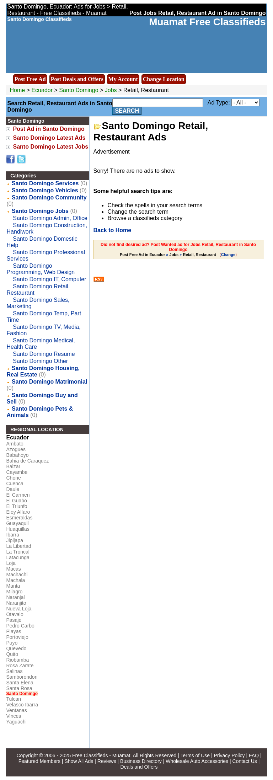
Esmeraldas (19, 517)
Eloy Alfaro (18, 512)
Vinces (13, 716)
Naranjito (16, 603)
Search (127, 111)
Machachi (16, 574)
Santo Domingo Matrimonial (49, 382)
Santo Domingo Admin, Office (50, 218)
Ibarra (12, 535)
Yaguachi (16, 722)
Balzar (13, 466)
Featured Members (39, 761)
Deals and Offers (139, 767)
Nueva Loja (18, 608)
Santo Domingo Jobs (40, 211)
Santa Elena (19, 682)
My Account (123, 79)
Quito (12, 654)
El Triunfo (16, 506)
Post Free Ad (30, 79)
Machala (15, 580)
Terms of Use (195, 755)
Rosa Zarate (19, 665)
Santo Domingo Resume (44, 354)
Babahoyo (17, 455)
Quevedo (16, 648)
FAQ (254, 755)
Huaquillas (17, 529)
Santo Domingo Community (49, 197)
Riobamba (17, 660)
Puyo (11, 643)
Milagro (14, 591)
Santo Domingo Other (40, 361)
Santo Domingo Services (45, 183)
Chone (13, 478)
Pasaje (13, 620)
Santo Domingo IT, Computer (49, 279)
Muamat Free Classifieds (207, 21)
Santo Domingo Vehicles (45, 190)
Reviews (106, 761)
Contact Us (244, 761)
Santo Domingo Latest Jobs (50, 147)
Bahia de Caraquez (27, 461)
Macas (13, 569)
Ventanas (16, 710)
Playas (13, 631)
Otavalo (14, 614)
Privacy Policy (229, 755)
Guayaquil (17, 523)
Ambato (14, 444)
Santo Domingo (79, 90)
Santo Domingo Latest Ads (49, 138)
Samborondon (21, 677)
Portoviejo (17, 637)
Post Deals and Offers (77, 79)
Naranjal (15, 597)
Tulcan (13, 699)
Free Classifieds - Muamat (101, 755)
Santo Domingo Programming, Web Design (40, 269)
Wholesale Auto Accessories (197, 761)
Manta (13, 586)
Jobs (111, 90)
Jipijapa (14, 540)
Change (228, 254)
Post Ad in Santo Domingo (48, 129)
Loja (10, 563)
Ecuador (42, 90)
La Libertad (18, 546)
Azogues (15, 449)
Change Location (163, 79)
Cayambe (16, 472)
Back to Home (112, 230)
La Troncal (17, 552)
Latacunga (17, 557)
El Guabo (16, 500)
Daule (12, 489)
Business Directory (141, 761)
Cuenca (14, 483)
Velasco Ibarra (22, 704)
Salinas (14, 671)
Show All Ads (78, 761)
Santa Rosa (19, 688)
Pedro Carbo (20, 626)
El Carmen (18, 495)
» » (168, 254)
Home (17, 90)
